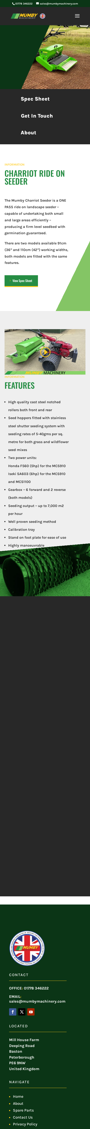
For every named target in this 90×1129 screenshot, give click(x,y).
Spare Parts (23, 1110)
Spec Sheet (35, 99)
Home (18, 1096)
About (28, 133)
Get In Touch (37, 116)
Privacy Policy (25, 1124)
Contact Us (23, 1117)
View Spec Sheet (22, 280)
